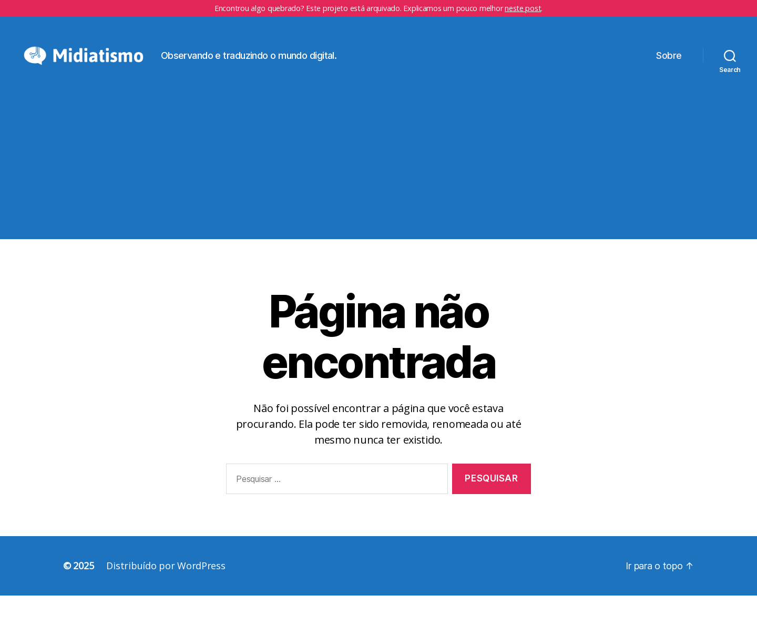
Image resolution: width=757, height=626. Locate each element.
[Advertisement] (378, 196)
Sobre (669, 70)
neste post (523, 8)
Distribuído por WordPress (165, 596)
